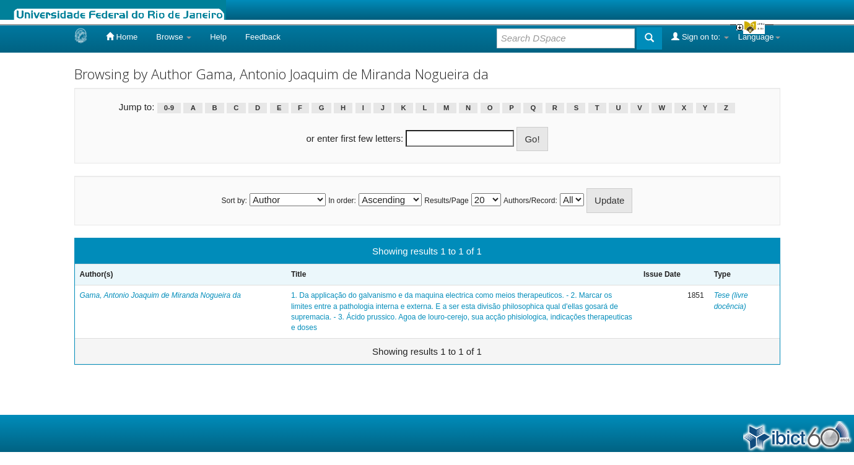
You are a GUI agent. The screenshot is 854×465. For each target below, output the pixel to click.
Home (121, 36)
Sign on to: (699, 36)
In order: (342, 200)
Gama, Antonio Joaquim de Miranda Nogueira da (160, 295)
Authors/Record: (530, 200)
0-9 (169, 107)
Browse (173, 36)
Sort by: (234, 200)
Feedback (263, 36)
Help (218, 36)
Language (759, 36)
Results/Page (446, 200)
